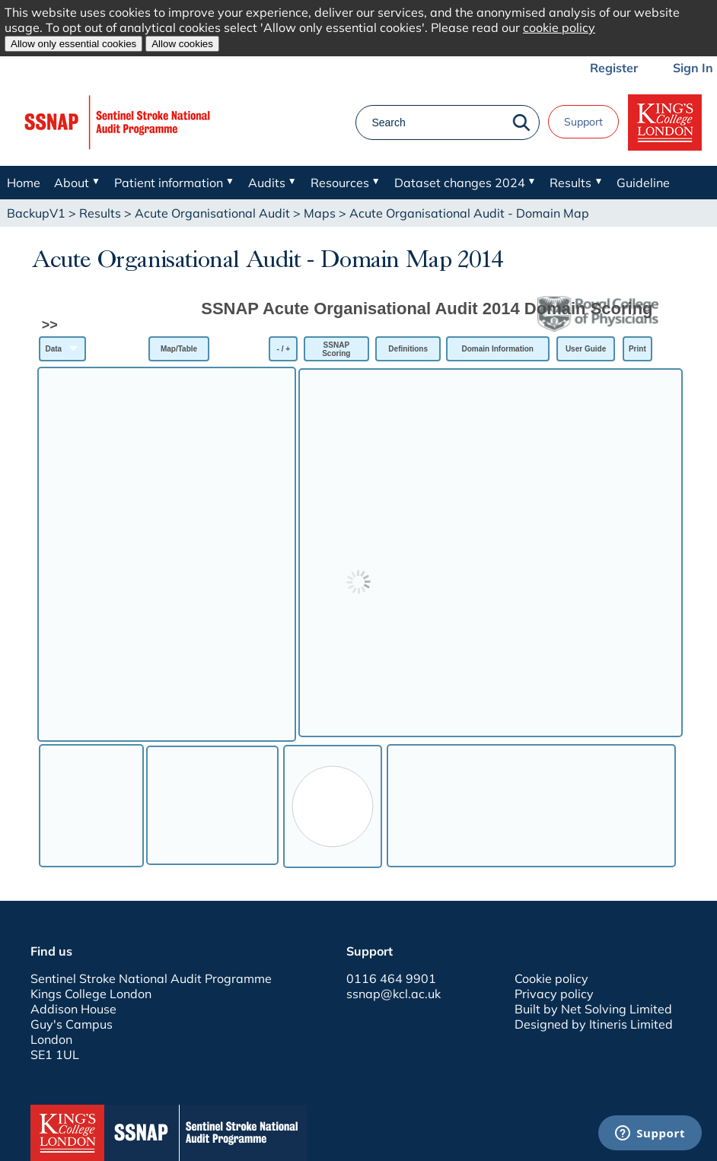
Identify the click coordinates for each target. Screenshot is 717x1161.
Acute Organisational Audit (212, 213)
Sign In (693, 67)
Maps (320, 213)
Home (23, 182)
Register (614, 67)
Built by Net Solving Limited (593, 1008)
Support (583, 122)
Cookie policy (551, 978)
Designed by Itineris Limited (594, 1024)
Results (100, 213)
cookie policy (559, 27)
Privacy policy (554, 993)
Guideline (643, 182)
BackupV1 (36, 213)
